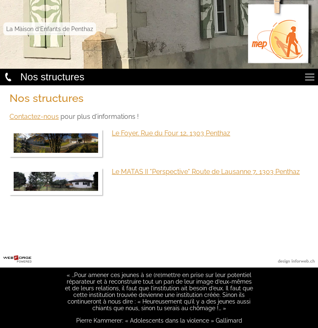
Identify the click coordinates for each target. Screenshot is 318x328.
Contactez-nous (34, 117)
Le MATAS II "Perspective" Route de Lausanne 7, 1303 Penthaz (206, 172)
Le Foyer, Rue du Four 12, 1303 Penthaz (171, 133)
